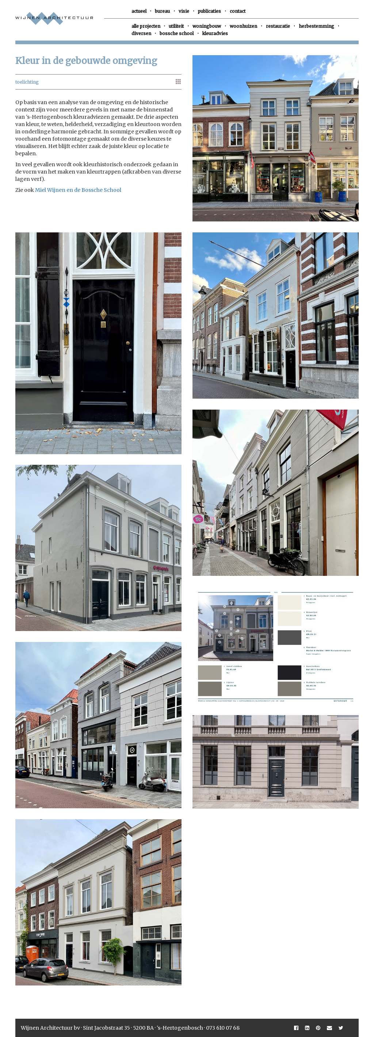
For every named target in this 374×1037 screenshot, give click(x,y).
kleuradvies (215, 33)
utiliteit (176, 26)
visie (184, 11)
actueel (138, 11)
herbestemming (316, 26)
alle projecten (145, 26)
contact (237, 11)
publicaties (209, 11)
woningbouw (206, 26)
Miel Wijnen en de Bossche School (78, 190)
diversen (141, 33)
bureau (162, 11)
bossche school (177, 33)
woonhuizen (243, 26)
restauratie (278, 26)
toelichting (27, 82)
